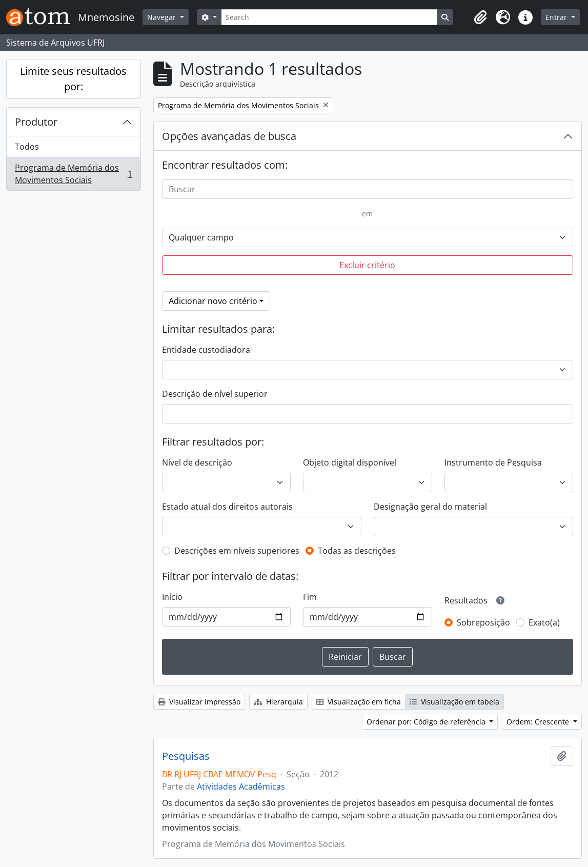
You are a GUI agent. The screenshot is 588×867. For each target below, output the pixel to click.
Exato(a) (544, 622)
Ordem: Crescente (538, 722)
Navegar (162, 17)
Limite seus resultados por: (73, 78)
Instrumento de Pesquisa (493, 462)
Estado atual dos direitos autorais (227, 506)
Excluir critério (367, 265)
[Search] (329, 17)
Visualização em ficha (358, 702)
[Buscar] (367, 189)
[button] (480, 17)
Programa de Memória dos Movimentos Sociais (73, 174)
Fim (310, 596)
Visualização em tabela (454, 702)
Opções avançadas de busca (229, 136)
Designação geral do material (430, 506)
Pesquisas (186, 756)
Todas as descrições (357, 550)
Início (172, 596)
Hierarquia (278, 702)
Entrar (557, 17)
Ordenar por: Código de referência (427, 722)
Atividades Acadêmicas (241, 786)
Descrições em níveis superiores (236, 550)
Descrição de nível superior (215, 393)
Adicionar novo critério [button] (213, 301)
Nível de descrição (197, 462)
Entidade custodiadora (206, 349)
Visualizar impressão (199, 702)
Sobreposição (483, 622)
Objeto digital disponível (349, 462)
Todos (27, 146)
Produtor (36, 122)
